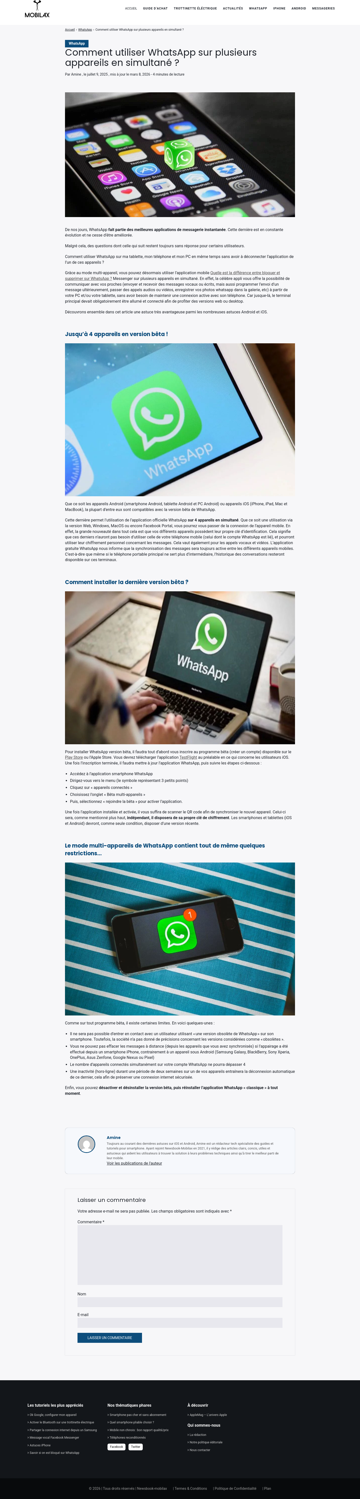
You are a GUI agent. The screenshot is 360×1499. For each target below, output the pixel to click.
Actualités (233, 8)
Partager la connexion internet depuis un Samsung (63, 1430)
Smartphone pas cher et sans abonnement (138, 1415)
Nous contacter (200, 1450)
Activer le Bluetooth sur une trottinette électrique (62, 1422)
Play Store (74, 757)
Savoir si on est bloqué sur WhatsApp (54, 1453)
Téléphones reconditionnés (128, 1437)
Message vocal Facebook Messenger (54, 1437)
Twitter (135, 1447)
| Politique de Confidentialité (234, 1489)
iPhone (279, 8)
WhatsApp (258, 8)
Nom (82, 1294)
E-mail (83, 1314)
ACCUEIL (131, 8)
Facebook (116, 1447)
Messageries (323, 8)
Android (299, 8)
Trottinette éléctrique (195, 8)
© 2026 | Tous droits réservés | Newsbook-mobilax (128, 1489)
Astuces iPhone (40, 1445)
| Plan (266, 1489)
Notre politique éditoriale (206, 1442)
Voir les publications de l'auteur (134, 1163)
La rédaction (198, 1435)
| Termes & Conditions (190, 1489)
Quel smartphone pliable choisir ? (132, 1422)
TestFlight (188, 757)
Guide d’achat (155, 8)
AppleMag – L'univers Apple (208, 1415)
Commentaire (91, 1222)
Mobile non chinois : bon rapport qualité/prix (139, 1430)
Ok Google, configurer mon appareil (53, 1415)
